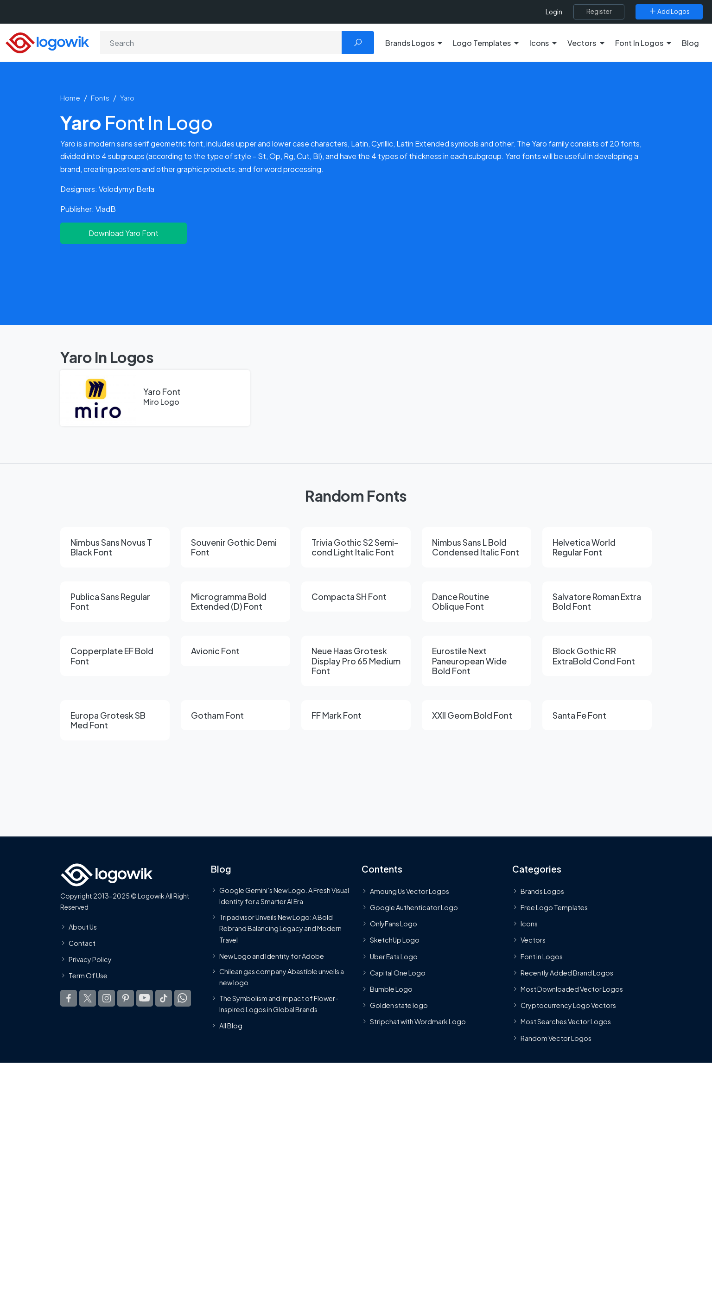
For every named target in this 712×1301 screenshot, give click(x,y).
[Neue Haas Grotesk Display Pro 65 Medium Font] (356, 661)
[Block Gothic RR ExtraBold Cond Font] (597, 656)
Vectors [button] (581, 43)
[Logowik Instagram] (106, 998)
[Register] (598, 11)
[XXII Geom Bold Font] (476, 715)
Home (70, 97)
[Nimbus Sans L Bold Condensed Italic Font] (476, 547)
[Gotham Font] (235, 715)
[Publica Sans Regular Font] (115, 601)
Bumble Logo (391, 989)
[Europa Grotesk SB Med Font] (115, 720)
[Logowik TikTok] (163, 998)
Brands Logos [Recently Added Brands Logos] (542, 891)
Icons (529, 923)
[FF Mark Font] (356, 715)
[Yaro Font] (155, 398)
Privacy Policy (90, 959)
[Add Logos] (669, 11)
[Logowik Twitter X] (87, 998)
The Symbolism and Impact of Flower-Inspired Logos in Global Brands (278, 1004)
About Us (83, 927)
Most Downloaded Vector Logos (572, 989)
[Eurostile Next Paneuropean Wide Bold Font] (476, 661)
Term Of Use (88, 975)
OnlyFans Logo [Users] (393, 923)
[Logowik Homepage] (47, 41)
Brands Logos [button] (409, 43)
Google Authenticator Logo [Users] (414, 907)
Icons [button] (539, 43)
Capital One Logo (398, 973)
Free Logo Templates (554, 907)
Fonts (100, 97)
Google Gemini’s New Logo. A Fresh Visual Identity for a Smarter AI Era (284, 896)
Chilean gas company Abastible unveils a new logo (281, 977)
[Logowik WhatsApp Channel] (182, 998)
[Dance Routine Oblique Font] (476, 601)
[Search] (221, 42)
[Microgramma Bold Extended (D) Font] (235, 601)
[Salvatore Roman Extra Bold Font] (597, 601)
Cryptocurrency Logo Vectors (568, 1005)
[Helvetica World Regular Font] (597, 547)
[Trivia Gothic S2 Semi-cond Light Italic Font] (356, 547)
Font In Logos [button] (639, 43)
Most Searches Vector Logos (566, 1022)
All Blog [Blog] (230, 1025)
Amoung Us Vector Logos (409, 891)
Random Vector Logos (556, 1038)
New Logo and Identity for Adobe (271, 956)
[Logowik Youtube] (144, 998)
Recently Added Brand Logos (567, 973)
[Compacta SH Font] (356, 596)
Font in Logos (542, 956)
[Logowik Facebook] (68, 998)
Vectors (533, 940)
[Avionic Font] (235, 651)
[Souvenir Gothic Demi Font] (235, 547)
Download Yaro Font (124, 233)
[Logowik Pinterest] (125, 998)
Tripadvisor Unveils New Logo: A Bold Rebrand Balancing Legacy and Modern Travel (280, 928)
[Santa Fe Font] (597, 715)
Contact (82, 943)
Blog (690, 43)
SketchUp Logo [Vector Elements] (395, 940)
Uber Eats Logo (394, 956)
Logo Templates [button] (482, 43)
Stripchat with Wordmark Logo (418, 1022)
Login (554, 12)
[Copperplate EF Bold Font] (115, 656)
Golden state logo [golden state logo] (399, 1005)
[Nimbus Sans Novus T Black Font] (115, 547)
